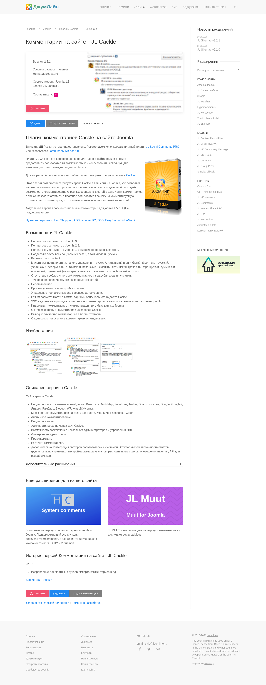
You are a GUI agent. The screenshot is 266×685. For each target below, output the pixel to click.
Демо (35, 123)
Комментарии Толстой (210, 230)
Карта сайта (88, 669)
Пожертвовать (93, 123)
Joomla (139, 7)
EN (235, 7)
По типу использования (211, 70)
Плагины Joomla (68, 29)
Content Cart (204, 186)
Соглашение (88, 636)
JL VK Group (204, 155)
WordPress (158, 7)
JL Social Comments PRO (162, 146)
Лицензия (86, 641)
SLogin (201, 96)
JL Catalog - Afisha (207, 90)
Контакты (86, 653)
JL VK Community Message (212, 149)
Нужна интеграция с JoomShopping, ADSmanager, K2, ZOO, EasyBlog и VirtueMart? (80, 220)
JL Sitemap (203, 123)
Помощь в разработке (86, 602)
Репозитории (33, 647)
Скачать (37, 109)
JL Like (201, 214)
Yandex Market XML (208, 118)
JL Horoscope (205, 112)
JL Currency (204, 160)
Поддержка (190, 7)
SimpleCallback (206, 171)
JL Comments (205, 202)
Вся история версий (39, 579)
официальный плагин (64, 150)
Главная (105, 7)
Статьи (30, 653)
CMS (174, 7)
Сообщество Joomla (37, 669)
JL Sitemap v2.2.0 (208, 49)
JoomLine (212, 635)
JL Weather (203, 101)
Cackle (130, 175)
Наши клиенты (89, 664)
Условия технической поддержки (47, 602)
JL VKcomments (206, 197)
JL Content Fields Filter (210, 138)
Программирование (37, 664)
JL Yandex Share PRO (209, 208)
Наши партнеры (215, 7)
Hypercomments (206, 107)
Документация (62, 123)
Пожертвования (35, 641)
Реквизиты (87, 647)
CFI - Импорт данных (209, 191)
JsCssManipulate (207, 225)
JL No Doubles (205, 219)
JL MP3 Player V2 (207, 143)
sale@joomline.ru (156, 643)
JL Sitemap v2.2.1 (208, 40)
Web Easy (208, 663)
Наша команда (89, 658)
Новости (123, 7)
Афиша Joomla (206, 84)
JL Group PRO (205, 166)
